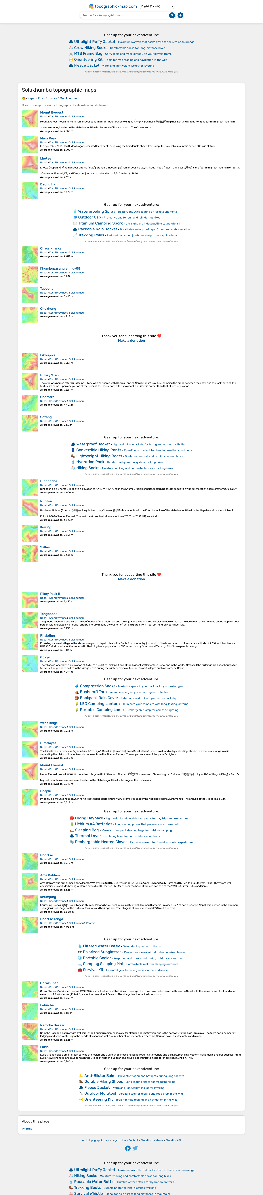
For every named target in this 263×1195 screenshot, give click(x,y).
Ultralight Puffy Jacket (94, 41)
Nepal (43, 116)
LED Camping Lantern (100, 703)
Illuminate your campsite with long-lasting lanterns (155, 704)
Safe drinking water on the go (142, 946)
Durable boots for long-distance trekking (130, 1188)
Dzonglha (47, 184)
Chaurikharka (50, 248)
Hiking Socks (87, 467)
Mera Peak (48, 138)
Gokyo (45, 657)
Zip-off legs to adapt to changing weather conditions (158, 450)
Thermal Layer (88, 835)
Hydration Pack (90, 461)
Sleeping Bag (87, 830)
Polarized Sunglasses (102, 952)
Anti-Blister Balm (99, 1075)
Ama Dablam (50, 875)
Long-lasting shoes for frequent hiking (151, 1081)
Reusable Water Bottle (94, 1181)
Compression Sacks (97, 686)
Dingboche (48, 481)
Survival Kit (93, 969)
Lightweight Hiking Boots (99, 456)
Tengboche (48, 614)
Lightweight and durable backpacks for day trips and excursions (147, 818)
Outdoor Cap (89, 217)
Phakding (47, 636)
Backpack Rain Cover (99, 697)
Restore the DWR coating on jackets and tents (147, 211)
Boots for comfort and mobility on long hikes (154, 456)
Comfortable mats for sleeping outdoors (152, 964)
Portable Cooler (97, 958)
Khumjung (48, 897)
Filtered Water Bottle (101, 946)
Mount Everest (51, 112)
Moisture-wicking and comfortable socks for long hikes (137, 468)
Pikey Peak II (50, 594)
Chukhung (48, 309)
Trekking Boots (87, 1187)
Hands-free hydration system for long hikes (135, 462)
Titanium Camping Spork (100, 223)
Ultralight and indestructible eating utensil (152, 223)
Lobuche (47, 1005)
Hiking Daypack (89, 818)
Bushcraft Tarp (93, 691)
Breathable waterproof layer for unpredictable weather (155, 229)
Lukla (44, 1047)
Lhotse (45, 158)
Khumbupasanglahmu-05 (60, 268)
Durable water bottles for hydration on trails (145, 1182)
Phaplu (45, 791)
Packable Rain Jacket (97, 229)
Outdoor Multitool (100, 1093)
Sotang (46, 417)
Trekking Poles (91, 235)
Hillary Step (49, 375)
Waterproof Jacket (93, 444)
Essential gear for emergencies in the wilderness (137, 970)
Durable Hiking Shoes (103, 1081)
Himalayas (48, 743)
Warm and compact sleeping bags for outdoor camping (137, 830)
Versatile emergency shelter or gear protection (139, 692)
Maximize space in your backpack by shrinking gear (151, 686)
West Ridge (49, 723)
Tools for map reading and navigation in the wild (136, 60)
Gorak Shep (49, 983)
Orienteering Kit (88, 59)
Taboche (46, 289)
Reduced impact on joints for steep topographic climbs (142, 235)
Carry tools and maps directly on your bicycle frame (138, 53)
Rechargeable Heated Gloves (101, 841)
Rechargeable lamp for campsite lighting (152, 710)
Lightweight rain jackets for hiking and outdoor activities (149, 444)
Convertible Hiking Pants (98, 450)
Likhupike (47, 355)
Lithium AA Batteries (93, 824)
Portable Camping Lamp (102, 709)
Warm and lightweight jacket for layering (128, 65)
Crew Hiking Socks (90, 47)
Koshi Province (58, 116)
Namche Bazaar (52, 1025)
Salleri (45, 547)
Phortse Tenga (51, 919)
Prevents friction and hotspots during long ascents (151, 1076)
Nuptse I (46, 501)
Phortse (46, 855)
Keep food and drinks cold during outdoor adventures (148, 958)
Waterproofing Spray (96, 211)
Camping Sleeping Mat (103, 963)
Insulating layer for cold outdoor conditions (132, 836)
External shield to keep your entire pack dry (149, 698)
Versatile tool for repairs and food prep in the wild (151, 1093)
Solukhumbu (76, 116)
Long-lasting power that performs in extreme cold (147, 824)
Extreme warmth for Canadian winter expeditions (161, 842)
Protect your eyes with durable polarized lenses (154, 952)
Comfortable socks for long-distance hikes (137, 48)
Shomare (47, 397)
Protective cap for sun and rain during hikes (132, 217)
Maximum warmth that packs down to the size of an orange (156, 42)
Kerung (45, 527)
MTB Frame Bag (88, 53)
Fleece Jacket (87, 65)
